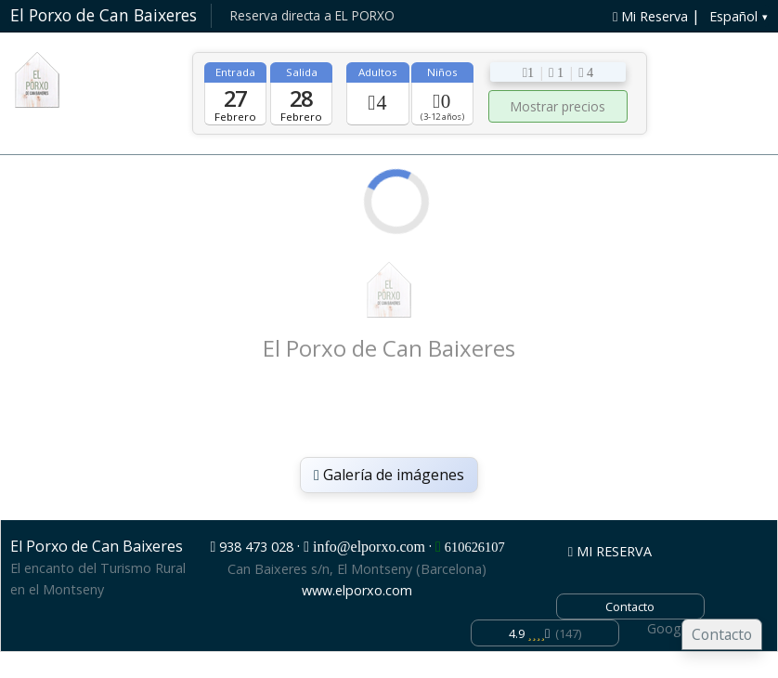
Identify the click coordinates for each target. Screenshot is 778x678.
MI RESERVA (610, 551)
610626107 (475, 547)
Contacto (722, 634)
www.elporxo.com (357, 590)
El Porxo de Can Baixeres (103, 15)
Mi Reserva (650, 16)
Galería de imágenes (389, 474)
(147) (545, 633)
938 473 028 (256, 546)
